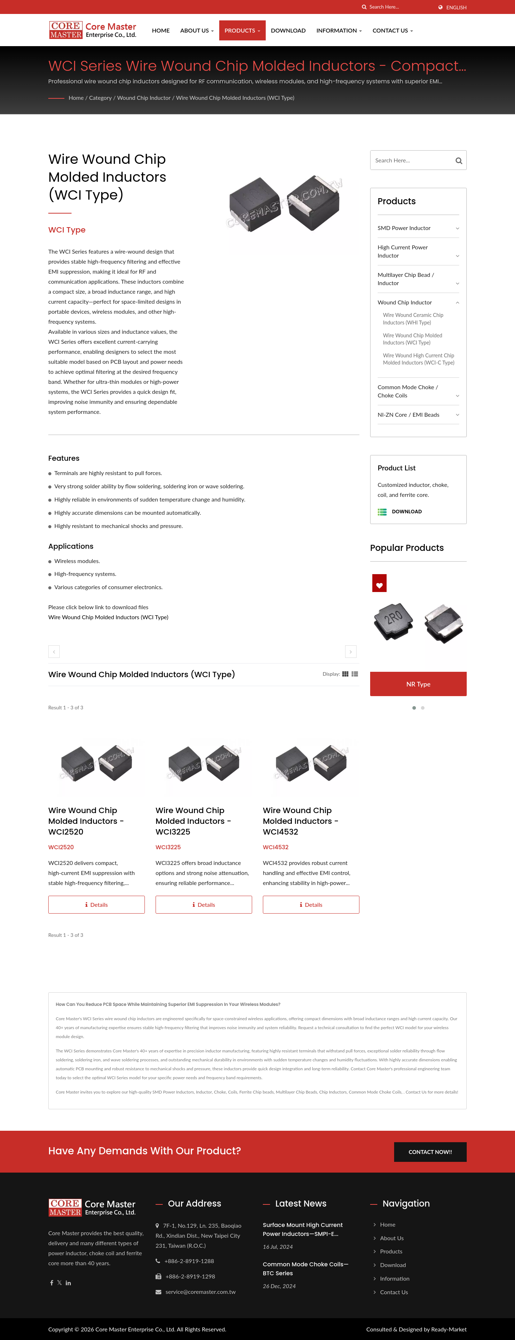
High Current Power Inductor (403, 251)
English (456, 7)
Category (100, 97)
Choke (220, 1092)
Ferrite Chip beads (256, 1092)
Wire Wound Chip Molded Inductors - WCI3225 (193, 821)
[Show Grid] (345, 673)
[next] (351, 651)
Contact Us (393, 30)
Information (339, 30)
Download (288, 30)
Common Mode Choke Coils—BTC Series (306, 1268)
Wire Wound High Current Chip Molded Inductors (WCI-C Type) (419, 359)
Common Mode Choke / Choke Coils (408, 390)
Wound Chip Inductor (145, 97)
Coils (232, 1092)
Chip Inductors (333, 1092)
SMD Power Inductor (404, 227)
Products (242, 30)
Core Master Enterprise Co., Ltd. (135, 1328)
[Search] (401, 7)
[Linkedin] (68, 1282)
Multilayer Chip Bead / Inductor (406, 278)
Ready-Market (449, 1328)
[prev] (54, 651)
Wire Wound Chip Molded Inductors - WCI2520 (86, 821)
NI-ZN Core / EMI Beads (409, 414)
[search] (364, 7)
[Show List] (354, 673)
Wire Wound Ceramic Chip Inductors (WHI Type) (413, 319)
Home (161, 30)
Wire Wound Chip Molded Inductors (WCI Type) (237, 97)
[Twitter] (59, 1282)
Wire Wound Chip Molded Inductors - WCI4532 (301, 821)
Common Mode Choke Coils (375, 1092)
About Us (197, 30)
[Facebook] (51, 1282)
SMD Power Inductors (173, 1092)
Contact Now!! (431, 1151)
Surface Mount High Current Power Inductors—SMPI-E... (303, 1228)
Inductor (204, 1092)
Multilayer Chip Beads (296, 1092)
